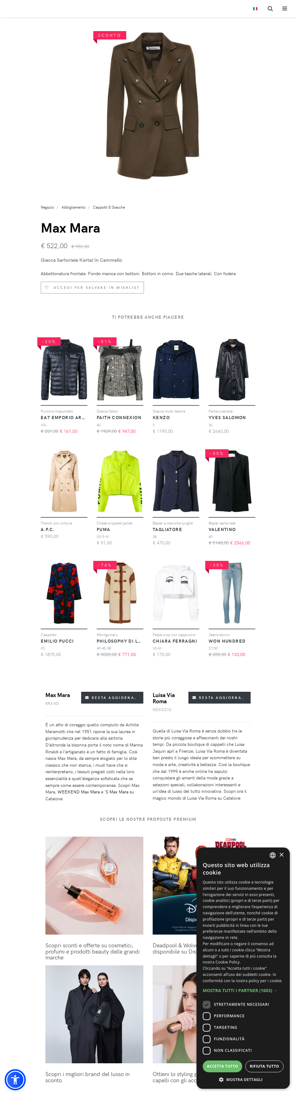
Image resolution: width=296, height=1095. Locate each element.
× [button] (281, 855)
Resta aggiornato (112, 697)
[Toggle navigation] (284, 8)
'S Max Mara (116, 792)
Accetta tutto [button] (222, 1066)
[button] (15, 1080)
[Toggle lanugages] (255, 9)
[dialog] (243, 968)
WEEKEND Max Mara (79, 792)
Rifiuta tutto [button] (264, 1066)
